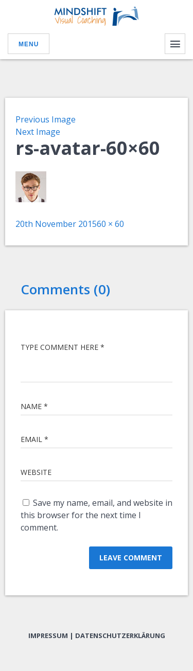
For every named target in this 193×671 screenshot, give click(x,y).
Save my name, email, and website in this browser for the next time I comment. (96, 515)
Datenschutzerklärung (120, 635)
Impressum (48, 635)
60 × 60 (110, 223)
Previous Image (45, 119)
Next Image (37, 131)
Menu (29, 44)
